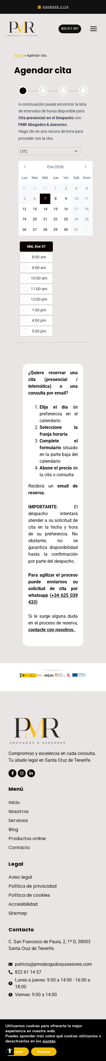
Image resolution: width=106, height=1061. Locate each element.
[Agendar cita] (53, 7)
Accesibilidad (23, 904)
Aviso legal (20, 877)
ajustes (48, 1041)
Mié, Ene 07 (36, 246)
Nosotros (18, 811)
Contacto (19, 847)
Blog (13, 829)
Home (18, 55)
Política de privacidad (32, 886)
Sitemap (17, 913)
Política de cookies (29, 895)
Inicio (14, 802)
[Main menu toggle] (93, 29)
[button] (10, 1051)
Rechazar (44, 1051)
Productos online (27, 838)
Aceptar (17, 1051)
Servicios (18, 820)
